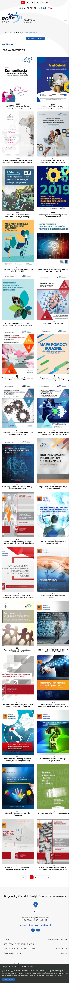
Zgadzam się (8, 979)
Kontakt (64, 953)
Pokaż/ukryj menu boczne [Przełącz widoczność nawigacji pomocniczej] (35, 38)
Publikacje (19, 33)
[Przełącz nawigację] (65, 21)
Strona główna (8, 33)
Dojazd (34, 911)
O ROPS (7, 939)
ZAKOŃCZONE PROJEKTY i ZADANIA (19, 948)
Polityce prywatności (55, 975)
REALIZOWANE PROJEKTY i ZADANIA (19, 944)
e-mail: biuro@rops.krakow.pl (35, 925)
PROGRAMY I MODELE (57, 939)
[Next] (44, 877)
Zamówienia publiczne (13, 953)
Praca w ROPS (61, 948)
